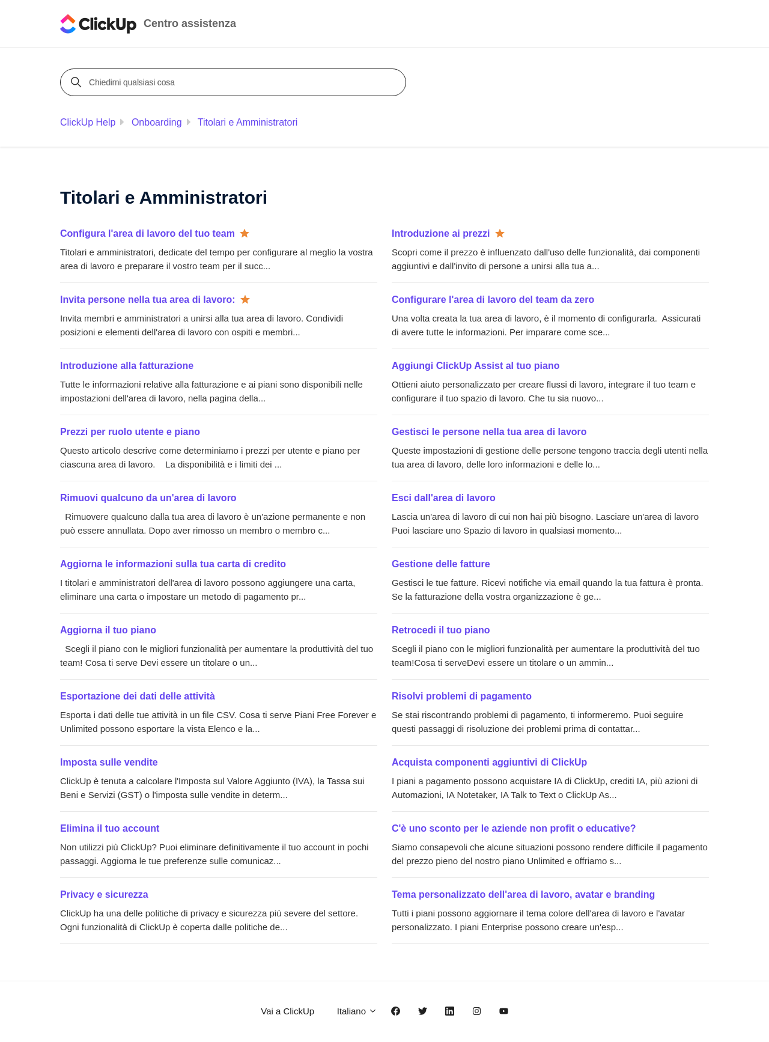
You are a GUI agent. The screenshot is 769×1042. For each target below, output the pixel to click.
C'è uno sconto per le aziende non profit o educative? (514, 828)
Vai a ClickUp (287, 1011)
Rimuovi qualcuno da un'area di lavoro (148, 498)
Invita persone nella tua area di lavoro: (148, 299)
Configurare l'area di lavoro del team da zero (493, 299)
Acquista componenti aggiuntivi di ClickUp (489, 762)
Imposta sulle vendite (109, 762)
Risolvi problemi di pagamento (462, 696)
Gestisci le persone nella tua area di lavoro (489, 432)
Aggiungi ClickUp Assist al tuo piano (475, 366)
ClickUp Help (87, 122)
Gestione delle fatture (441, 564)
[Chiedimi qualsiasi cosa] (235, 82)
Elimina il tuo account (109, 828)
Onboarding (157, 122)
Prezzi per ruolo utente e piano (130, 432)
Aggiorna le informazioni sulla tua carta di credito (173, 564)
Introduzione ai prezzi (441, 233)
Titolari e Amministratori (248, 122)
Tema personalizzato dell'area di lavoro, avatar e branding (523, 894)
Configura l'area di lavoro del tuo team (147, 233)
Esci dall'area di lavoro (444, 498)
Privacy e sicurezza (104, 894)
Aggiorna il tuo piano (108, 630)
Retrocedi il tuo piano (441, 630)
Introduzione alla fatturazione (126, 366)
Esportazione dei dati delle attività (137, 696)
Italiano (357, 1011)
